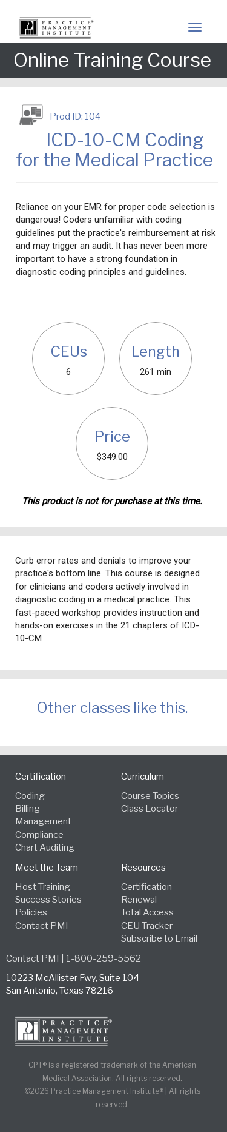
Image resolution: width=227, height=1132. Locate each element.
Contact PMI (41, 925)
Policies (31, 912)
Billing (27, 808)
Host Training (42, 886)
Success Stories (48, 899)
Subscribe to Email (159, 938)
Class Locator (149, 808)
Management (43, 821)
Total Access (147, 912)
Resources (143, 867)
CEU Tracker (147, 925)
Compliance (39, 834)
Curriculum (142, 776)
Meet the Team (46, 867)
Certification (40, 776)
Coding (30, 795)
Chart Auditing (44, 847)
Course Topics (150, 795)
